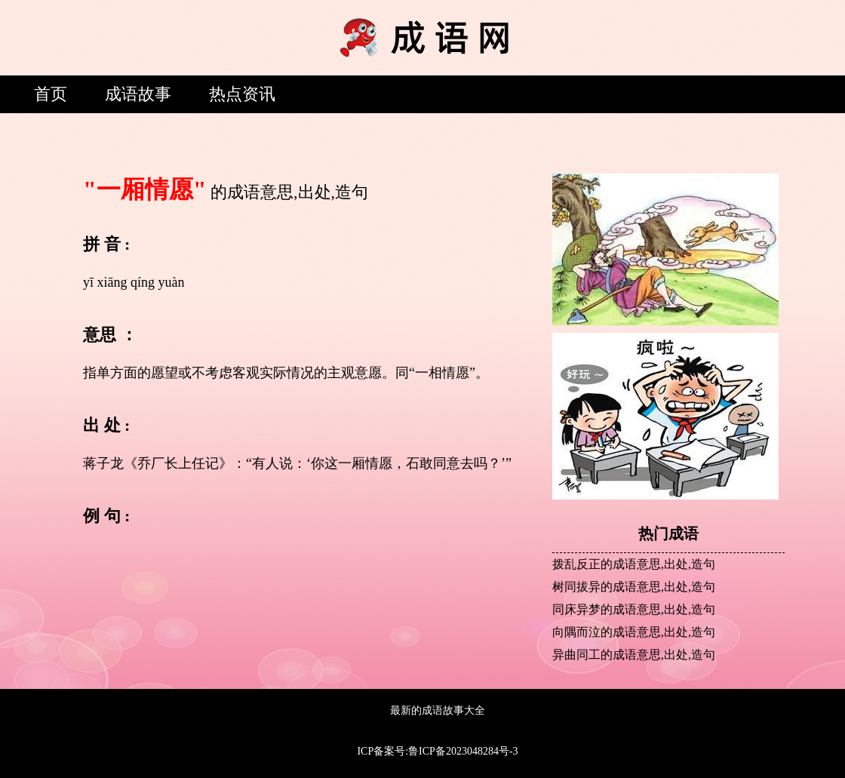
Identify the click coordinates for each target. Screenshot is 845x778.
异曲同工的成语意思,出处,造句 (633, 654)
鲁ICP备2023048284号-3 (463, 751)
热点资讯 (242, 94)
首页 (50, 94)
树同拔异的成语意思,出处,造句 (633, 586)
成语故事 (138, 94)
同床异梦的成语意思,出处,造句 (633, 609)
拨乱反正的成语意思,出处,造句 (633, 564)
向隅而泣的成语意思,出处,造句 (633, 632)
